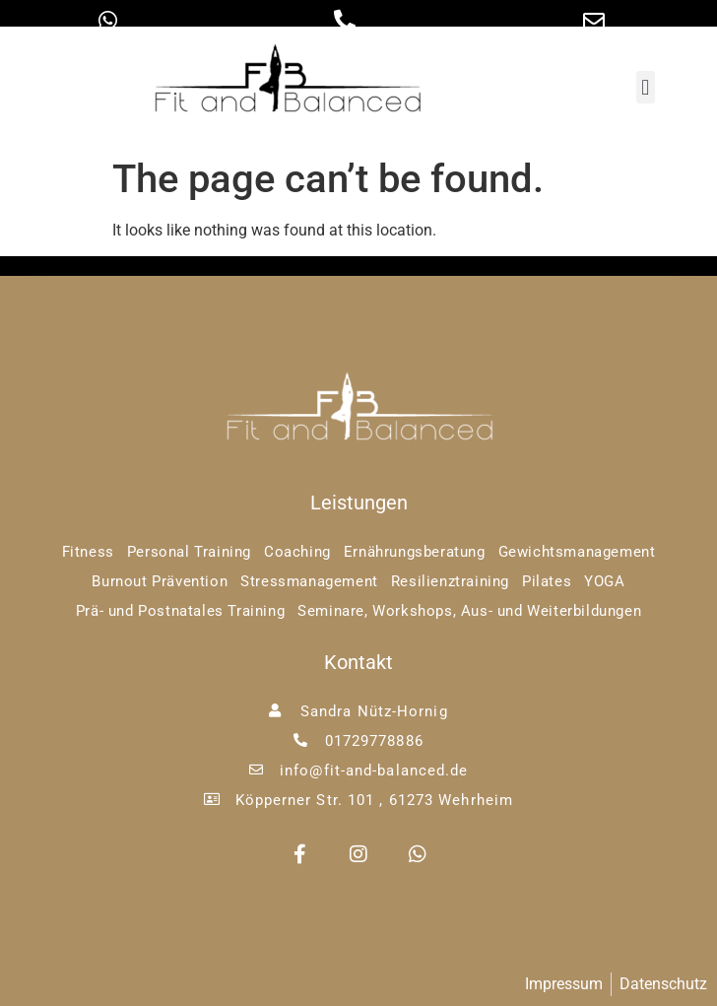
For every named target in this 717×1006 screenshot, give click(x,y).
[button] (645, 87)
